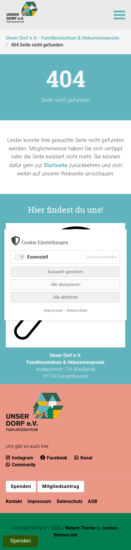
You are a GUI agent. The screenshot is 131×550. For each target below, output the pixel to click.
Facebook (53, 458)
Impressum (39, 501)
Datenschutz (69, 501)
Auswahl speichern (65, 272)
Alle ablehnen (65, 297)
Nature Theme (80, 528)
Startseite (55, 165)
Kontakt (14, 501)
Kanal (83, 458)
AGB (92, 501)
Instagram (19, 458)
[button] (119, 14)
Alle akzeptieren (65, 284)
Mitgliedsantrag (60, 486)
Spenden (21, 486)
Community (21, 464)
